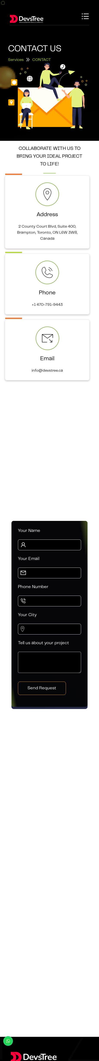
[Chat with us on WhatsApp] (8, 1041)
